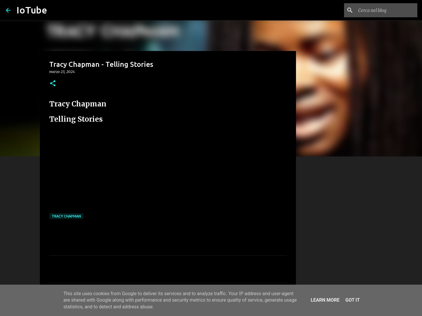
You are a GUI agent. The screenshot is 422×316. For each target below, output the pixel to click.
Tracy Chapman (66, 216)
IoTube (31, 10)
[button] (52, 84)
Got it (352, 300)
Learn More (325, 300)
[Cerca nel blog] (386, 10)
